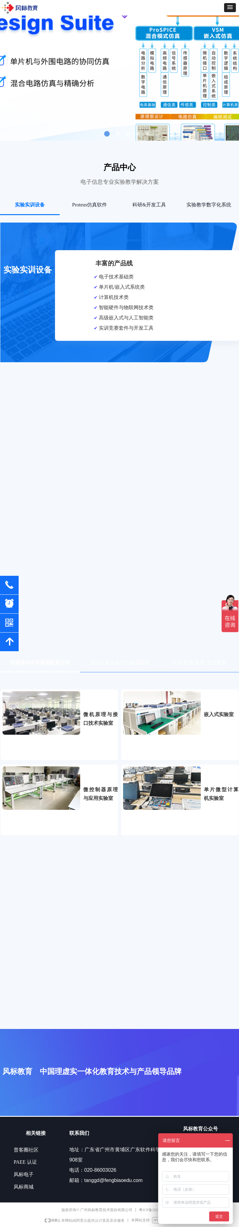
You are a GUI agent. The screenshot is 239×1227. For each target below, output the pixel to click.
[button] (230, 7)
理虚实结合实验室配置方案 (40, 662)
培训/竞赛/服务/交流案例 (199, 662)
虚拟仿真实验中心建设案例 (119, 662)
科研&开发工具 (149, 204)
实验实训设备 (30, 204)
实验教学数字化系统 (208, 204)
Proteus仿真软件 (89, 204)
